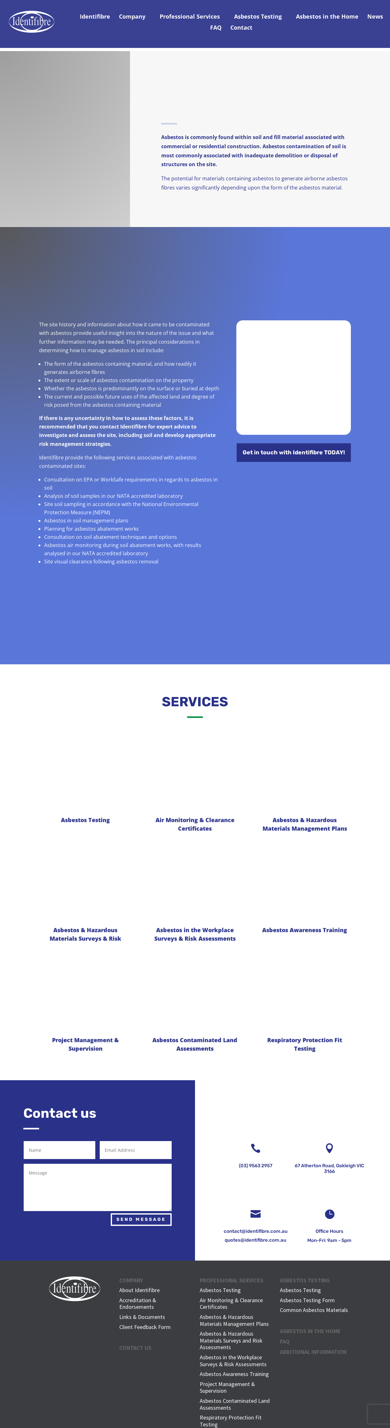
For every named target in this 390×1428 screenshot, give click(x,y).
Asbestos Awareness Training (234, 1374)
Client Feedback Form (145, 1327)
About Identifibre (139, 1290)
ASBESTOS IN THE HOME (310, 1331)
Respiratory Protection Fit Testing (231, 1421)
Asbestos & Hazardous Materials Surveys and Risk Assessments (231, 1340)
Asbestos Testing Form (307, 1300)
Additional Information (313, 1351)
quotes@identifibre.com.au (255, 1240)
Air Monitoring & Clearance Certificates (231, 1304)
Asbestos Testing (258, 16)
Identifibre (95, 16)
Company (132, 16)
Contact (241, 27)
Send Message (141, 1219)
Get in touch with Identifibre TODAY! (294, 452)
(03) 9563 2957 (255, 1166)
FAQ (216, 27)
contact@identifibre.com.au (255, 1231)
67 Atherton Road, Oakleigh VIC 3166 (329, 1168)
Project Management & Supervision (227, 1387)
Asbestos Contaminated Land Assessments (235, 1404)
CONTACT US (135, 1347)
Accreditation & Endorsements (137, 1304)
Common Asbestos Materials (314, 1310)
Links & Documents (142, 1316)
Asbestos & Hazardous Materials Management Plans (234, 1320)
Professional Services (190, 16)
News (375, 16)
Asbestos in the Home (327, 16)
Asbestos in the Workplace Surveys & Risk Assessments (233, 1361)
